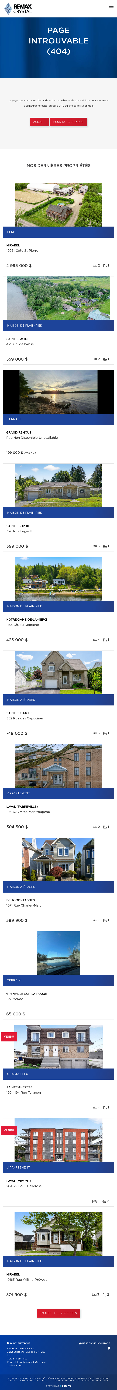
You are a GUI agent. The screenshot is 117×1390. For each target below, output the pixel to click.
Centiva (65, 1386)
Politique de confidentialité (35, 1381)
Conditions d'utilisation (66, 1381)
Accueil (39, 122)
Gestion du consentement (95, 1381)
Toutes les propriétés (58, 1313)
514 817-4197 (20, 1359)
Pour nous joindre (68, 122)
